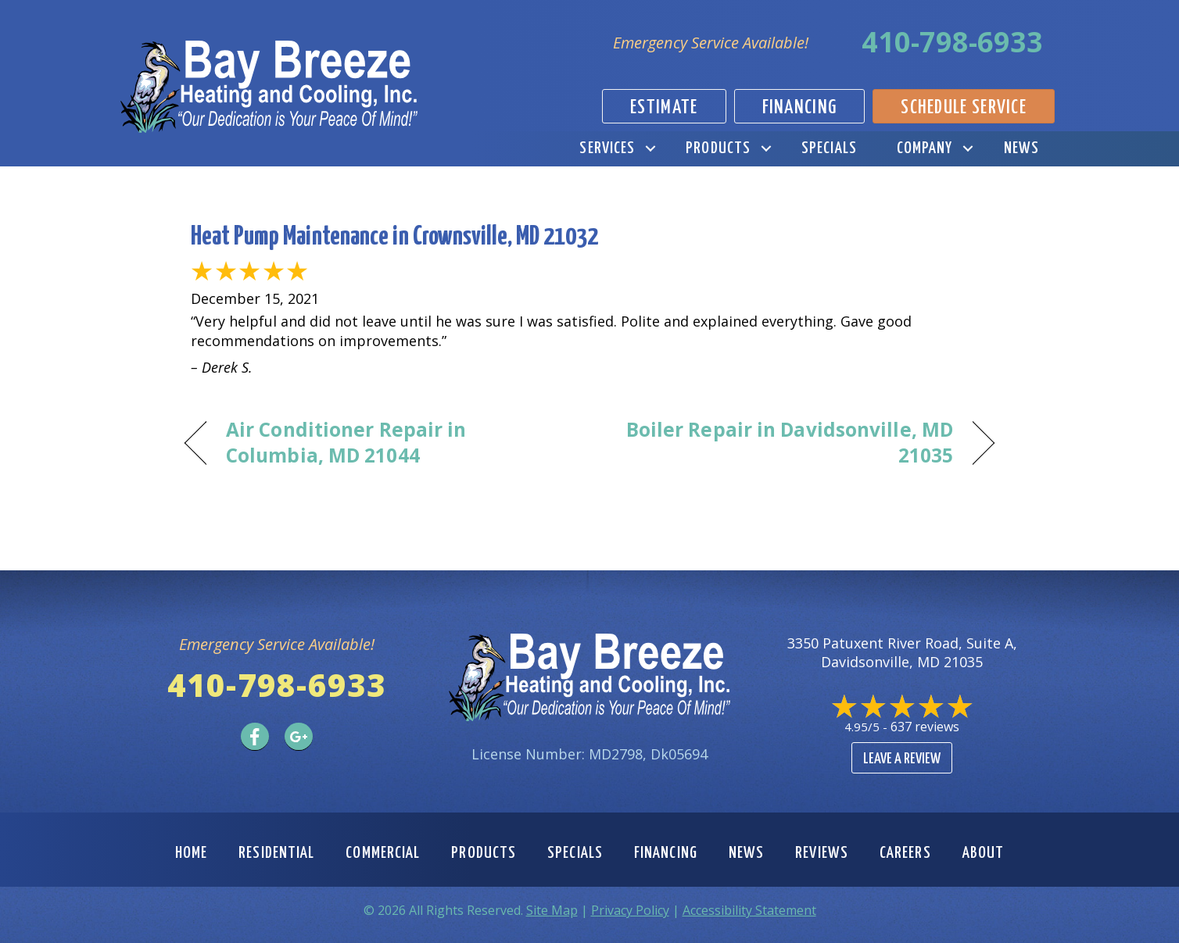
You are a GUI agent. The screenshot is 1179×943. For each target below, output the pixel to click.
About (983, 853)
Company (925, 148)
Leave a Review (902, 759)
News (1021, 148)
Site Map (552, 910)
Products (718, 148)
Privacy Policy (630, 910)
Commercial (383, 853)
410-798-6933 (952, 42)
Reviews (821, 853)
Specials (829, 148)
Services (607, 148)
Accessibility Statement (749, 910)
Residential (276, 853)
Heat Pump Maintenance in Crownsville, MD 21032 (394, 237)
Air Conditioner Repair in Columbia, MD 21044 (346, 442)
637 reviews (925, 726)
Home (191, 853)
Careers (905, 853)
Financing (665, 853)
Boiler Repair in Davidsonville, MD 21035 (783, 442)
